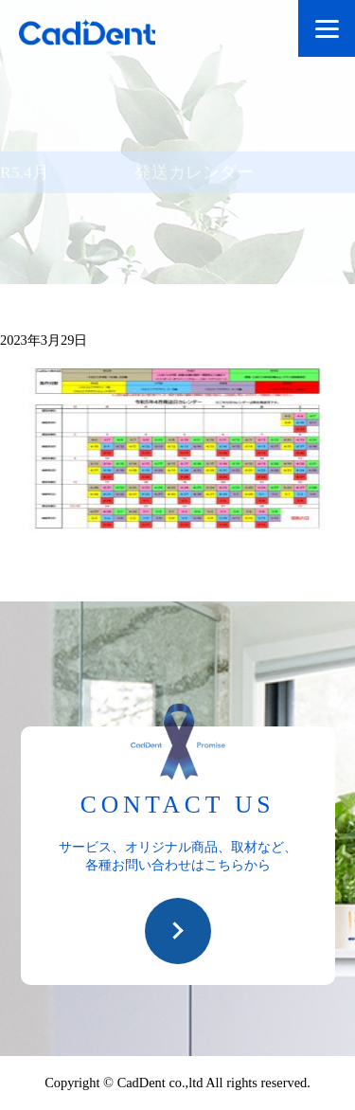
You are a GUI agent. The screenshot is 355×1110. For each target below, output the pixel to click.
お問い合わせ (178, 931)
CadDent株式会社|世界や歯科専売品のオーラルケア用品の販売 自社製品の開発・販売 (104, 35)
